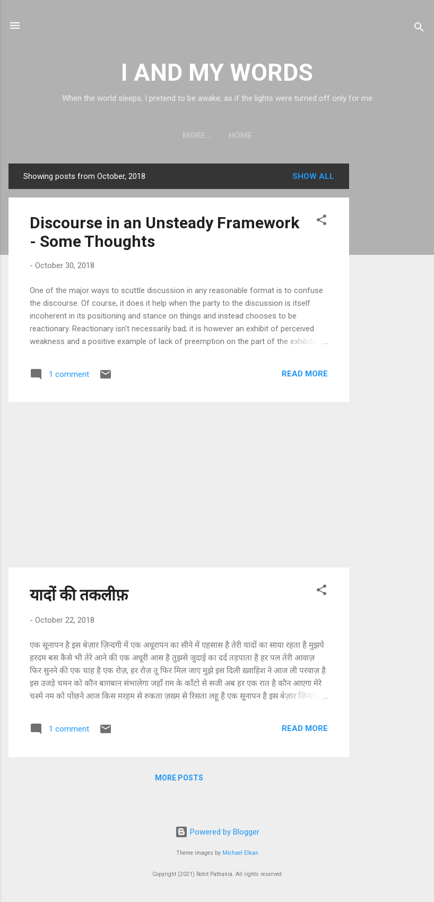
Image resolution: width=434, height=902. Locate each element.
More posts (179, 778)
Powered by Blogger (217, 832)
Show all (313, 176)
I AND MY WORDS (217, 72)
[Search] (419, 29)
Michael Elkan (240, 852)
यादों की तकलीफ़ (79, 595)
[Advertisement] (392, 323)
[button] (321, 221)
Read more (305, 374)
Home (217, 135)
